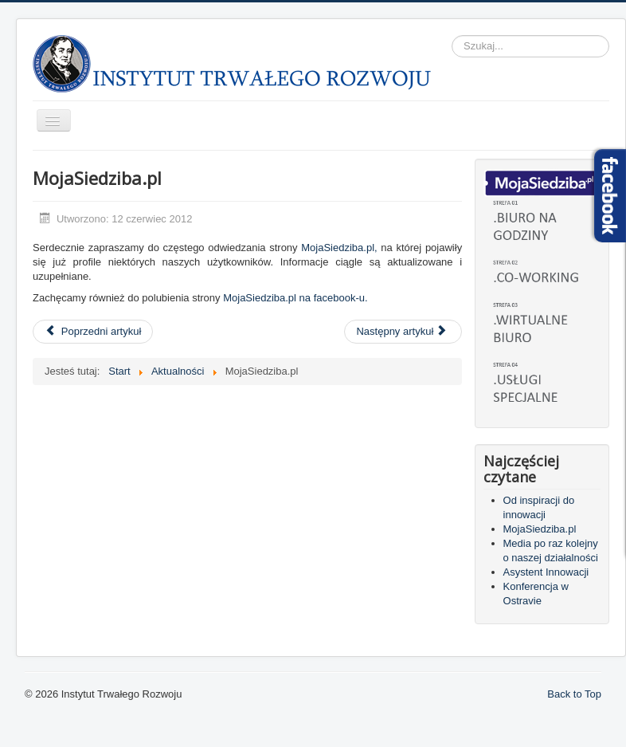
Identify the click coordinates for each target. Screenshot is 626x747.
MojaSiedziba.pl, (339, 248)
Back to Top (574, 694)
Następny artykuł (401, 331)
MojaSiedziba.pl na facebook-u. (295, 298)
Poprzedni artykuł (93, 331)
